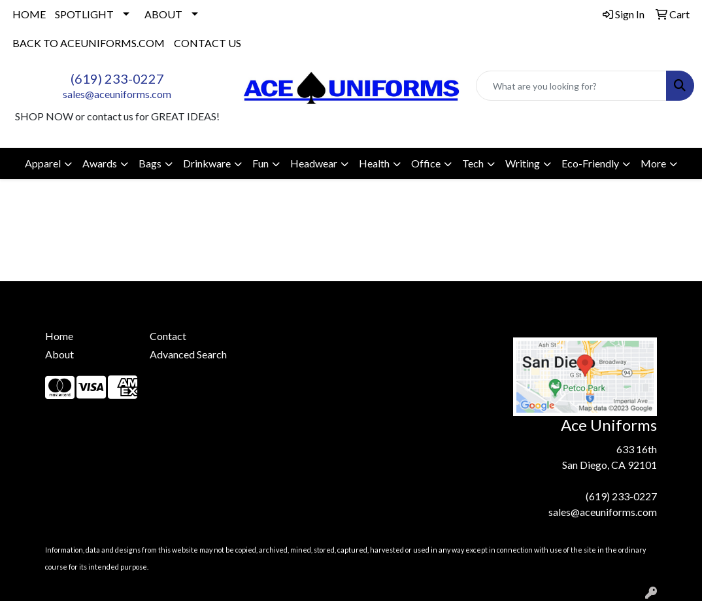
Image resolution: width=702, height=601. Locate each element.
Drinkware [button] (207, 163)
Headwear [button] (313, 163)
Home (59, 336)
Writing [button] (522, 163)
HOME (29, 14)
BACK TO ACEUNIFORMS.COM (88, 43)
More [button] (653, 163)
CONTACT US (207, 43)
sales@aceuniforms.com (117, 94)
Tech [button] (473, 163)
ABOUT (163, 14)
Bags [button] (150, 163)
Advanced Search (188, 354)
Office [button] (426, 163)
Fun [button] (260, 163)
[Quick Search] (571, 86)
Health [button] (374, 163)
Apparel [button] (43, 163)
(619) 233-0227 (117, 78)
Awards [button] (99, 163)
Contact (168, 336)
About (59, 354)
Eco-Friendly (590, 163)
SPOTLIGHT (84, 14)
